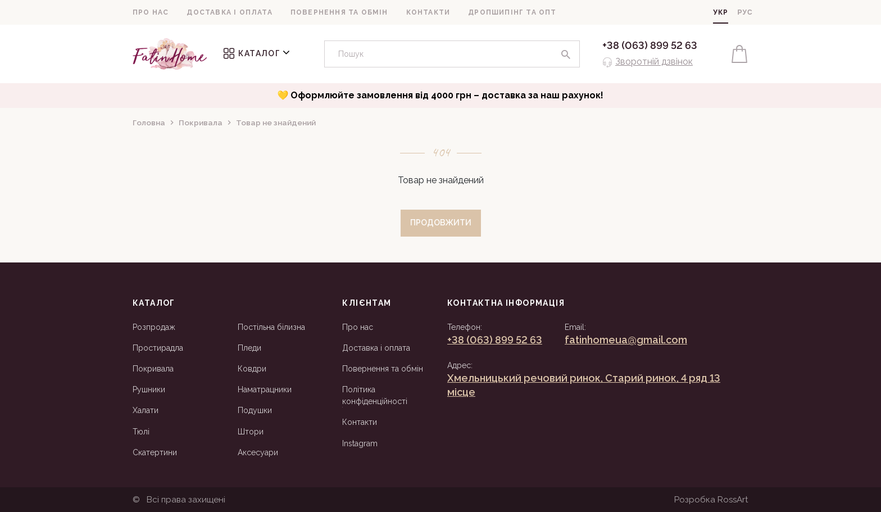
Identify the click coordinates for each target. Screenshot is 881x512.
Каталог (256, 53)
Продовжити (440, 222)
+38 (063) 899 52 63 (649, 45)
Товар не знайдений (276, 122)
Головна (149, 122)
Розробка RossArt (711, 500)
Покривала (200, 122)
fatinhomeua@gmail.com (626, 340)
